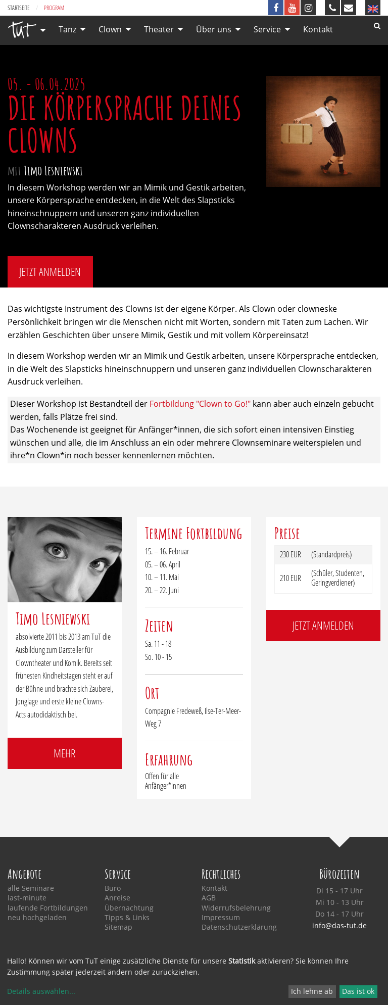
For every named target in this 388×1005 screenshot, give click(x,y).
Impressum (221, 917)
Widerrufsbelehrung (236, 908)
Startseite (19, 8)
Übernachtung (129, 908)
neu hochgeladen (37, 917)
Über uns (213, 29)
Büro (113, 888)
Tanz (67, 29)
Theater (159, 29)
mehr (64, 753)
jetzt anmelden (50, 271)
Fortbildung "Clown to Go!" (200, 403)
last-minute (27, 897)
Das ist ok (358, 991)
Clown (110, 29)
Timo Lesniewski (53, 170)
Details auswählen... (41, 991)
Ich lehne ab (312, 991)
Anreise (117, 897)
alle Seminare (31, 888)
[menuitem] (24, 30)
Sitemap (118, 927)
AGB (209, 897)
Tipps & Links (127, 917)
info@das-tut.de (339, 925)
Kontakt (318, 29)
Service (267, 29)
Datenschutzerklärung (239, 927)
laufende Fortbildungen (48, 908)
